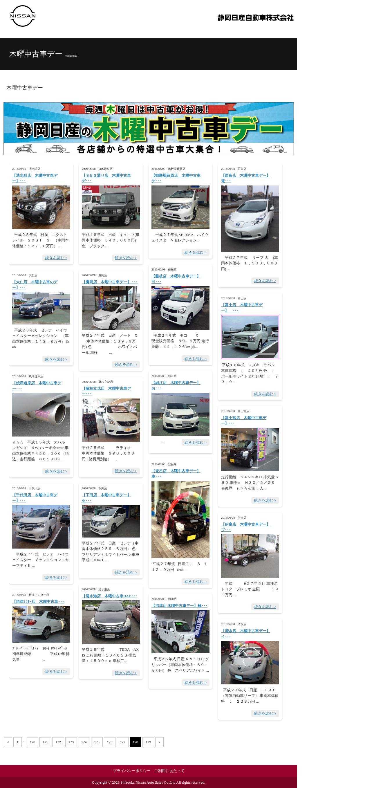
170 (32, 742)
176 (109, 742)
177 (122, 742)
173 (71, 742)
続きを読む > (56, 258)
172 (58, 742)
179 (148, 742)
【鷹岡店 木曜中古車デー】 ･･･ (110, 282)
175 (97, 742)
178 (135, 742)
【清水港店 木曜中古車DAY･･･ (109, 596)
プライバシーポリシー (132, 771)
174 (83, 742)
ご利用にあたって (169, 771)
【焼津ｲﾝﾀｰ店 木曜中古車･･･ (38, 601)
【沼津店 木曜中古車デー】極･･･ (179, 605)
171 (45, 742)
